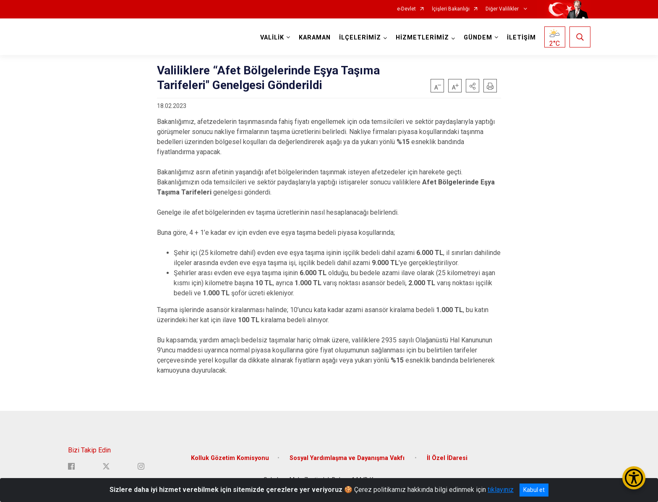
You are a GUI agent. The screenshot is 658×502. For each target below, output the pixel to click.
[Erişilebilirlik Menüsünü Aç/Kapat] (633, 477)
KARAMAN (315, 37)
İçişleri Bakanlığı (451, 9)
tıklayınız (501, 490)
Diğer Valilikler (503, 9)
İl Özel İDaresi (447, 458)
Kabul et (534, 489)
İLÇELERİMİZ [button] (360, 37)
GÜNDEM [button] (478, 37)
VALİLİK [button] (272, 37)
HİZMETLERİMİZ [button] (422, 37)
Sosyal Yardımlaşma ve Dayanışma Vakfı (348, 458)
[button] (472, 85)
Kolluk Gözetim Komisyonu (230, 458)
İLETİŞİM (521, 37)
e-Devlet (406, 9)
